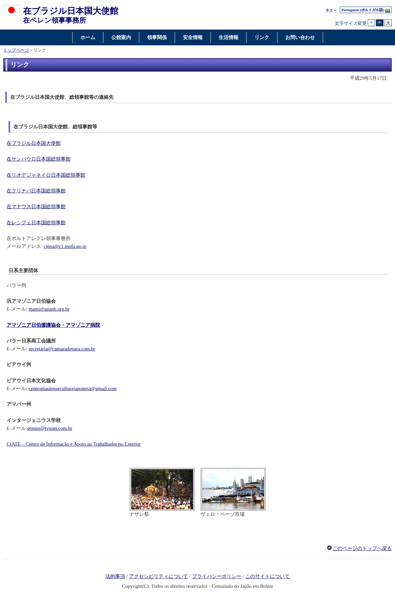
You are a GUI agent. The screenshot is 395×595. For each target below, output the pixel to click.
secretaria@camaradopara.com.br (62, 348)
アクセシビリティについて (158, 576)
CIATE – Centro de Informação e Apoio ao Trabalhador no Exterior (74, 444)
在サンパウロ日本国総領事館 (39, 159)
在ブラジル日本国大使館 (34, 143)
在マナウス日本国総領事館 (36, 206)
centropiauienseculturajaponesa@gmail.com (73, 388)
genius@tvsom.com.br (49, 428)
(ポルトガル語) (365, 10)
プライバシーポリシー (216, 576)
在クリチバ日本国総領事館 (36, 190)
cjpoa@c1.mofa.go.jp (65, 246)
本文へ (331, 10)
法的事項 (115, 576)
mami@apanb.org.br (49, 309)
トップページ (16, 50)
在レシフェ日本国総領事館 (36, 222)
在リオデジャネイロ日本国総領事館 (46, 175)
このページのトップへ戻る (362, 548)
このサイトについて (267, 576)
